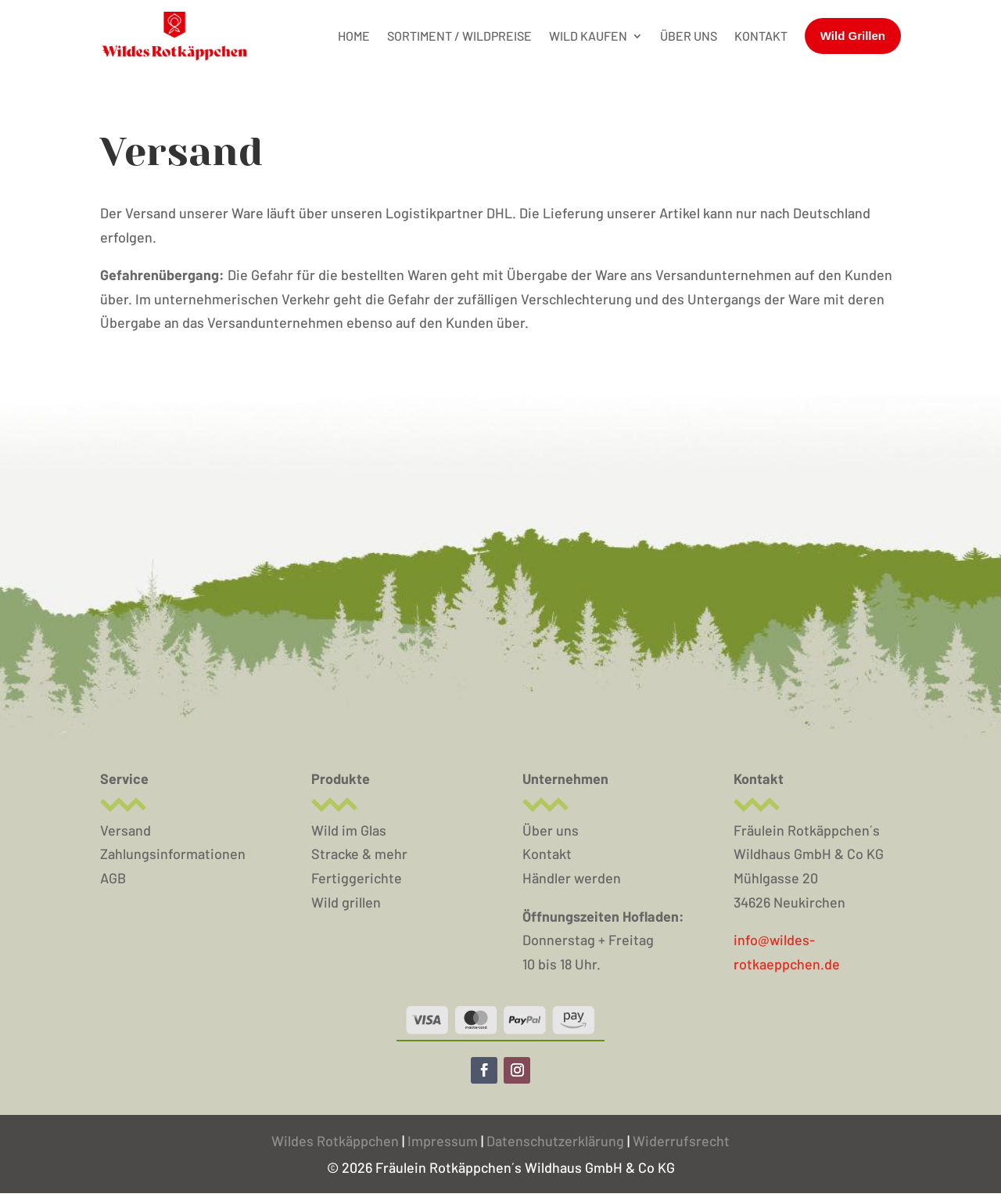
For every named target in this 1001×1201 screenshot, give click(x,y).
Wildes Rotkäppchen (335, 1140)
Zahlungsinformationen (173, 853)
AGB (113, 877)
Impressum (444, 1140)
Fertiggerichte (356, 877)
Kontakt (547, 853)
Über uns (550, 830)
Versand (125, 830)
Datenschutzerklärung (555, 1140)
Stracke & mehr (359, 853)
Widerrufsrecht (681, 1140)
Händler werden (571, 877)
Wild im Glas (348, 830)
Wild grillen (346, 902)
